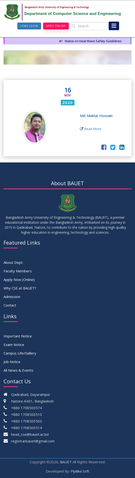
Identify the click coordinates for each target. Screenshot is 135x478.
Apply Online (56, 26)
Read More (90, 129)
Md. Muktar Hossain (96, 115)
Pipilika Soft (80, 471)
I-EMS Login (29, 26)
